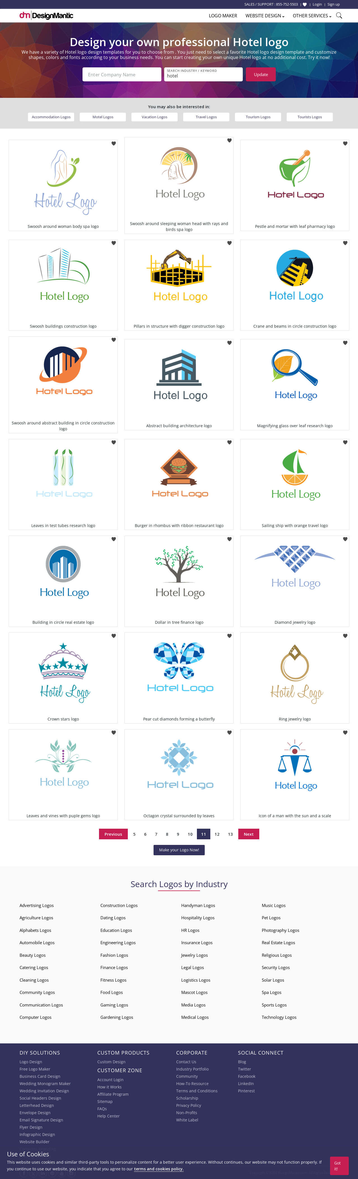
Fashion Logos (114, 955)
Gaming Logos (114, 1005)
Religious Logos (277, 955)
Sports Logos (274, 1005)
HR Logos (190, 930)
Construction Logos (119, 905)
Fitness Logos (113, 980)
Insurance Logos (197, 942)
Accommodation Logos (51, 116)
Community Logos (37, 992)
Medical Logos (195, 1017)
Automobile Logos (37, 942)
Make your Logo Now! (179, 849)
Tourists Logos (310, 116)
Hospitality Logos (198, 917)
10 (190, 834)
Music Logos (274, 905)
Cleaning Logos (34, 980)
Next (249, 834)
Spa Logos (271, 992)
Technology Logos (279, 1017)
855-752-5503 (287, 4)
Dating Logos (113, 917)
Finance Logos (114, 967)
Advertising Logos (37, 905)
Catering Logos (34, 967)
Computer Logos (35, 1017)
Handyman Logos (198, 905)
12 (217, 834)
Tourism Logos (258, 116)
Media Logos (193, 1005)
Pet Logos (271, 917)
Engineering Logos (118, 942)
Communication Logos (41, 1005)
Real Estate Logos (278, 942)
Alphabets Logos (35, 930)
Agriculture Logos (36, 917)
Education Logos (116, 930)
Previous (113, 834)
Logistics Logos (195, 980)
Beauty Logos (33, 955)
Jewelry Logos (194, 955)
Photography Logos (280, 930)
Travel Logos (206, 116)
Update (261, 74)
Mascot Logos (194, 992)
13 (230, 834)
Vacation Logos (154, 116)
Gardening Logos (116, 1017)
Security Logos (276, 967)
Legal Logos (192, 967)
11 (203, 834)
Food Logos (111, 992)
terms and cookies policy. (159, 1168)
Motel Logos (103, 116)
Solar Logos (273, 980)
